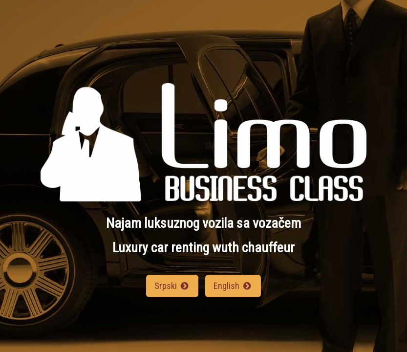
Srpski (172, 286)
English (233, 286)
